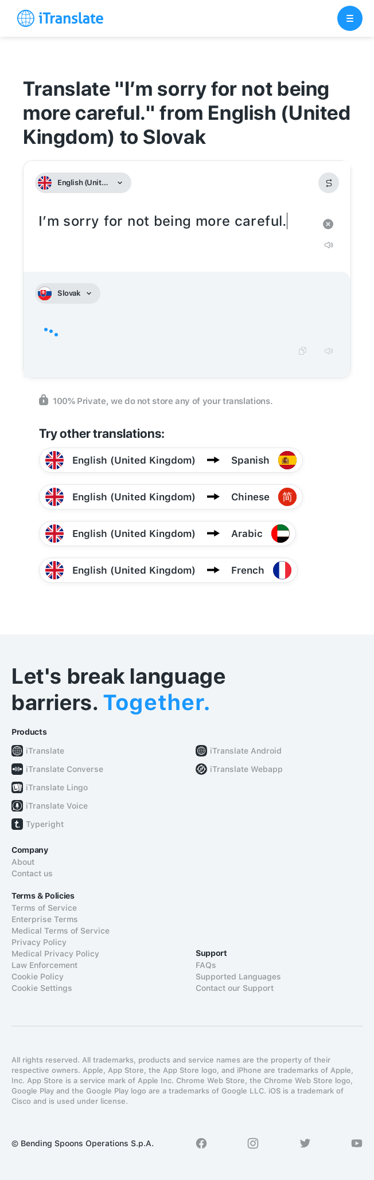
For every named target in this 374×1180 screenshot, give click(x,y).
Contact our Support (235, 988)
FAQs (206, 965)
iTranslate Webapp (246, 769)
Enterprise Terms (44, 919)
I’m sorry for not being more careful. (175, 221)
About (22, 862)
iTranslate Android (246, 750)
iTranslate (45, 750)
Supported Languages (238, 976)
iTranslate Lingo (57, 787)
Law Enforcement (44, 965)
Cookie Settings (41, 988)
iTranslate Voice (57, 805)
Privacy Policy (39, 942)
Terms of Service (44, 907)
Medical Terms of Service (60, 930)
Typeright (45, 824)
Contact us (32, 873)
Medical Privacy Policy (55, 953)
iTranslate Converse (64, 769)
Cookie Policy (37, 976)
